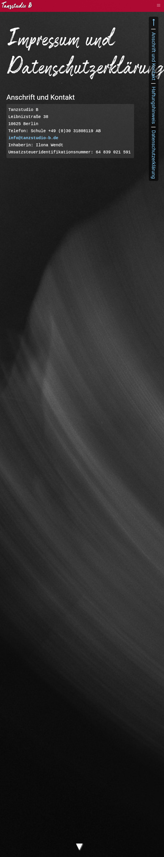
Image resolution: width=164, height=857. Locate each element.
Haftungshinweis (154, 105)
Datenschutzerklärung (154, 154)
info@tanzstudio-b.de (33, 138)
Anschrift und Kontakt (154, 56)
